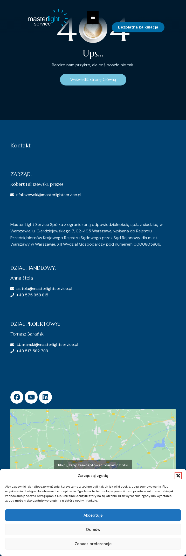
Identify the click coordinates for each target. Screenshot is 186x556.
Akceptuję (93, 515)
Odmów (93, 529)
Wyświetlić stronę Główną (93, 79)
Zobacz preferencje (93, 543)
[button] (178, 475)
